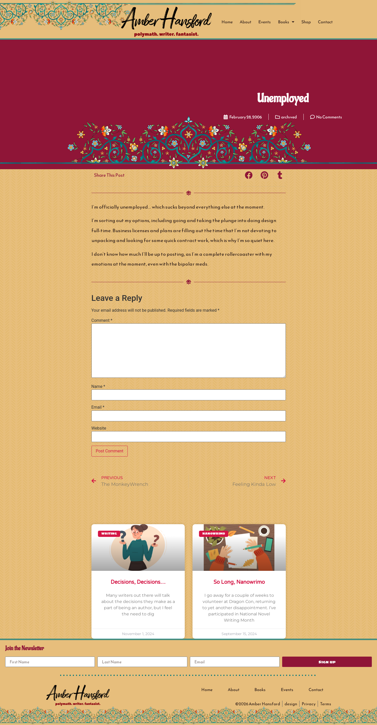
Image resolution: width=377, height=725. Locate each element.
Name (98, 387)
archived (289, 117)
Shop (306, 22)
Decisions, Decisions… (138, 582)
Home (227, 22)
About (245, 22)
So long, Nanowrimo (239, 582)
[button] (249, 175)
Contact (325, 22)
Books (286, 21)
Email (97, 407)
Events (264, 22)
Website (98, 428)
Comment (101, 320)
